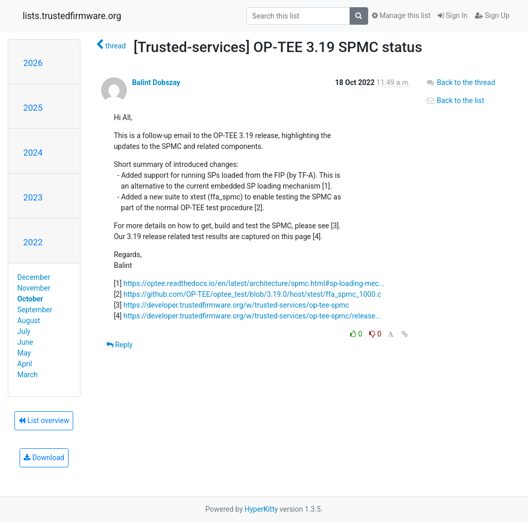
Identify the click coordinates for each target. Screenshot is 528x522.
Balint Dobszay (156, 82)
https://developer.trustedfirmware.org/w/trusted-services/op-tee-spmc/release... (252, 316)
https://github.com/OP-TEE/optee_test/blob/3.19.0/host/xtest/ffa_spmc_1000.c (252, 294)
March (28, 375)
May (24, 353)
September (35, 310)
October (30, 299)
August (29, 320)
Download (44, 457)
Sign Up (492, 15)
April (25, 364)
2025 (33, 108)
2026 (33, 63)
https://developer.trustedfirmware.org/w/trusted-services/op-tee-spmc (236, 305)
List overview (44, 420)
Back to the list (455, 100)
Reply (119, 345)
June (26, 342)
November (34, 288)
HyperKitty (261, 509)
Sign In (453, 15)
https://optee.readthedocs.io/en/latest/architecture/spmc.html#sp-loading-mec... (253, 283)
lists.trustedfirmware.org (72, 16)
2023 (33, 197)
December (34, 277)
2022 (33, 242)
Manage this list (401, 15)
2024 (33, 152)
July (24, 331)
